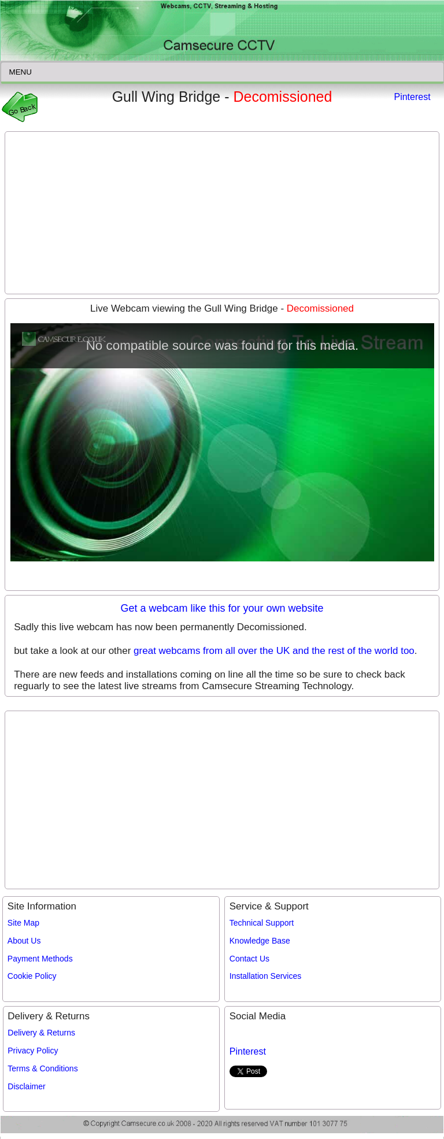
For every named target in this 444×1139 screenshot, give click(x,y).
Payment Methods (40, 958)
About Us (24, 940)
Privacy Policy (33, 1050)
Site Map (23, 922)
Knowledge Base (260, 940)
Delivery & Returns (41, 1032)
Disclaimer (26, 1086)
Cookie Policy (32, 976)
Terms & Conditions (42, 1068)
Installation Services (266, 976)
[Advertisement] (222, 213)
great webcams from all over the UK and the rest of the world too (274, 650)
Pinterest (412, 97)
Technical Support (262, 922)
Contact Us (249, 958)
